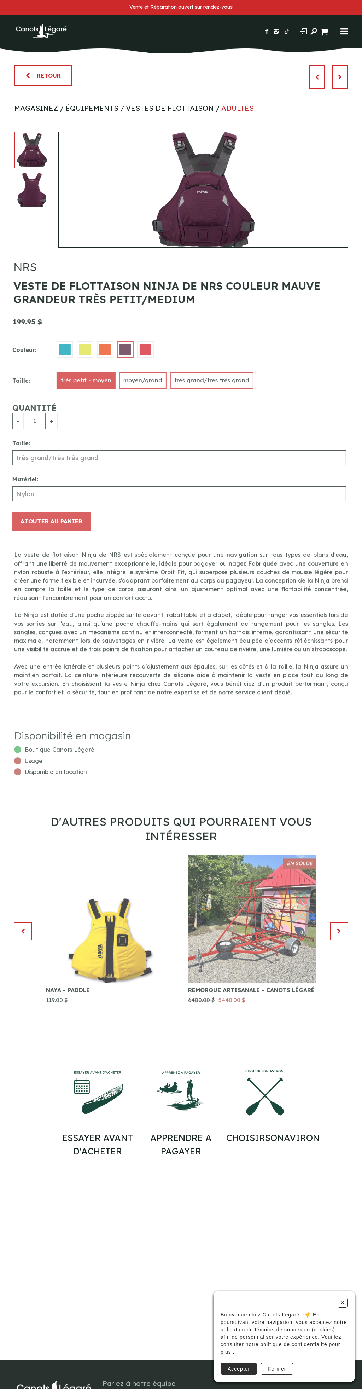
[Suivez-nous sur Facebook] (266, 31)
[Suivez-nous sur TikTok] (287, 31)
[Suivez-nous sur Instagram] (276, 31)
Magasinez (36, 108)
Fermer (277, 1369)
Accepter (239, 1369)
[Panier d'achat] (325, 30)
